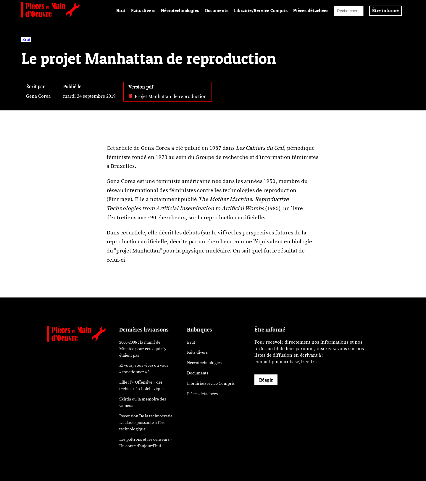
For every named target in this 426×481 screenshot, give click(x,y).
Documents (216, 10)
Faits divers (143, 10)
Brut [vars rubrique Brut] (26, 39)
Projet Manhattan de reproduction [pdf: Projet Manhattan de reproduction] (167, 96)
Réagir (266, 380)
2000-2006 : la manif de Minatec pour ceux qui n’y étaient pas (142, 349)
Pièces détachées (310, 10)
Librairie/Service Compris (261, 10)
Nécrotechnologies (180, 10)
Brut (120, 10)
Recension (145, 422)
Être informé (385, 10)
